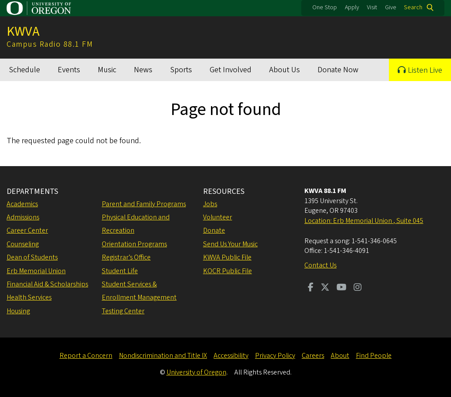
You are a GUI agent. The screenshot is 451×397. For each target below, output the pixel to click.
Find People (374, 355)
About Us (284, 69)
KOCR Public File (227, 271)
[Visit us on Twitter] (325, 288)
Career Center (27, 230)
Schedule (24, 69)
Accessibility (231, 355)
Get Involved (230, 69)
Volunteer (217, 217)
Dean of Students (32, 257)
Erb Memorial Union (36, 271)
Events (69, 69)
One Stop (324, 7)
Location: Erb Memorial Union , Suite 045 (363, 221)
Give (390, 7)
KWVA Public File (227, 257)
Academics (22, 204)
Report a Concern (85, 355)
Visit (372, 7)
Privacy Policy (275, 355)
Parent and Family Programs (144, 204)
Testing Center (123, 311)
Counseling (23, 244)
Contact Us (320, 265)
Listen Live (425, 70)
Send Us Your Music (230, 244)
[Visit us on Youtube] (341, 288)
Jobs (210, 204)
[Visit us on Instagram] (357, 288)
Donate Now (338, 69)
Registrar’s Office (126, 257)
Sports (181, 69)
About (340, 355)
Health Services (29, 297)
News (143, 69)
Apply (352, 7)
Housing (18, 311)
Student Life (120, 271)
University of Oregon (196, 372)
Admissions (23, 217)
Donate (214, 230)
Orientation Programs (134, 244)
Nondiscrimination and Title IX (163, 355)
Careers (313, 355)
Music (107, 69)
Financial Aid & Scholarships (47, 284)
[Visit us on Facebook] (310, 288)
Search (413, 7)
